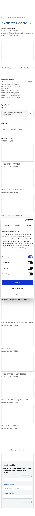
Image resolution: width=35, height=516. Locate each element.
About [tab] (29, 225)
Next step (27, 502)
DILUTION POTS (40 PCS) (11, 426)
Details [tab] (17, 225)
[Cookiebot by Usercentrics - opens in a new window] (25, 220)
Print (15, 450)
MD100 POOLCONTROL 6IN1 (12, 190)
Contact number (9, 493)
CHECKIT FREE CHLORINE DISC (13, 374)
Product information (9, 68)
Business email (8, 484)
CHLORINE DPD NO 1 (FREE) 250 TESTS (16, 400)
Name (5, 476)
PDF (22, 450)
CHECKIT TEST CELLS (10, 348)
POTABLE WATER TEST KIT (11, 216)
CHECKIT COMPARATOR (10, 164)
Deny (17, 294)
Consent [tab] (6, 225)
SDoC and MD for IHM (12, 129)
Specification (25, 68)
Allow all (17, 282)
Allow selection (17, 288)
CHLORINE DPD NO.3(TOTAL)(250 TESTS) (17, 323)
